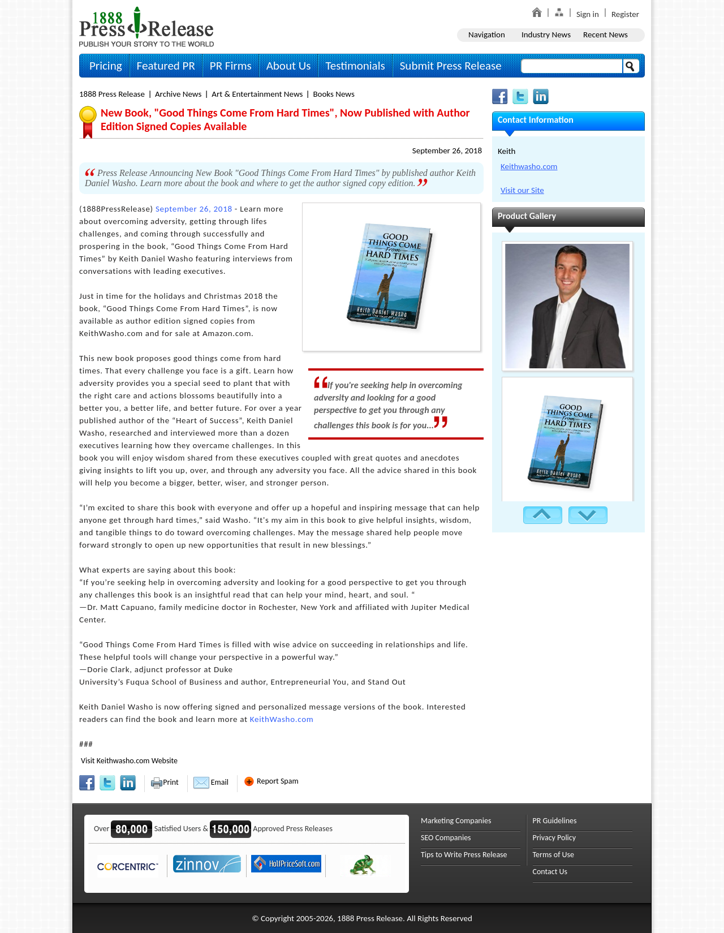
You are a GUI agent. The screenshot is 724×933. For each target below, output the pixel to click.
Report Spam (271, 781)
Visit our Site (522, 190)
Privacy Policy (554, 837)
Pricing (105, 65)
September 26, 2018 (447, 150)
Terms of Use (554, 854)
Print (164, 782)
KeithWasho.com (282, 719)
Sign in (587, 14)
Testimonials (355, 65)
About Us (288, 65)
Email (211, 782)
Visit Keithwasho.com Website (129, 761)
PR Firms (231, 65)
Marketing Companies (456, 820)
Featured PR (166, 65)
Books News (333, 94)
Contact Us (550, 871)
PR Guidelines (555, 820)
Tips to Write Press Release (464, 854)
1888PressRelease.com (146, 26)
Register (625, 14)
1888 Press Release (112, 94)
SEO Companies (446, 837)
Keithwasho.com (529, 166)
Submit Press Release (451, 65)
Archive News (178, 94)
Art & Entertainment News (257, 94)
